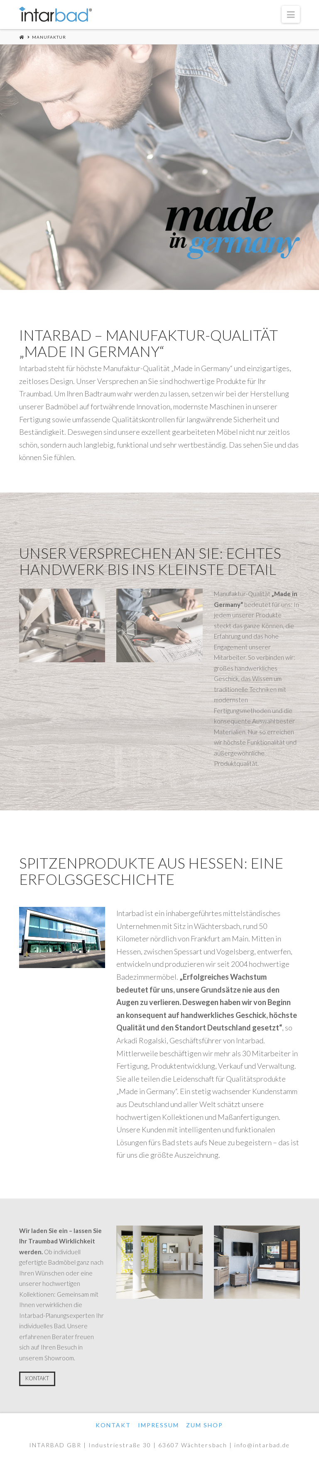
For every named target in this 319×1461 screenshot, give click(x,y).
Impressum (158, 1425)
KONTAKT (37, 1378)
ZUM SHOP (204, 1425)
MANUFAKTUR (49, 37)
